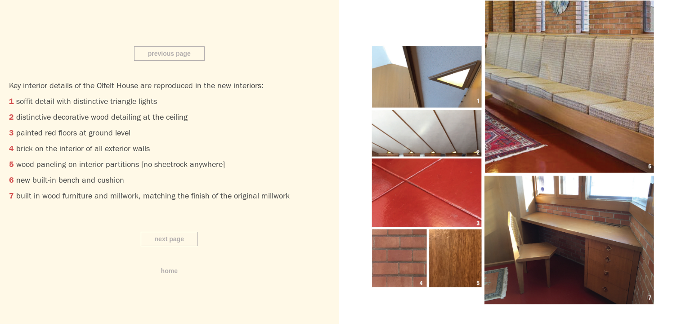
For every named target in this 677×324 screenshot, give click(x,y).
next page (169, 239)
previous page (169, 53)
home (169, 270)
